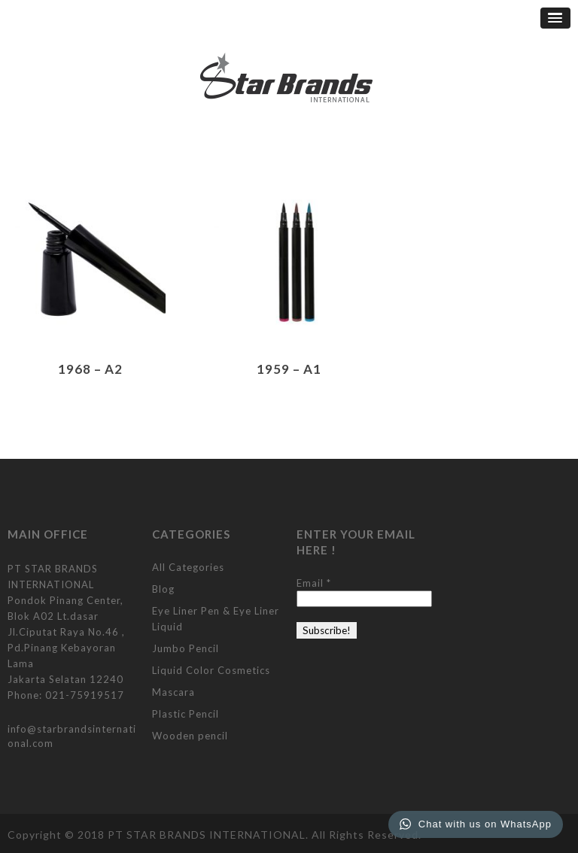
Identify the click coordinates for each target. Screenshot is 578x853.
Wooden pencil (190, 736)
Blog (163, 589)
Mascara (173, 692)
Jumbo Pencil (185, 648)
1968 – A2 (90, 369)
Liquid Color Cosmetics (211, 670)
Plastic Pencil (185, 714)
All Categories (188, 567)
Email (314, 583)
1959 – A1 (289, 369)
